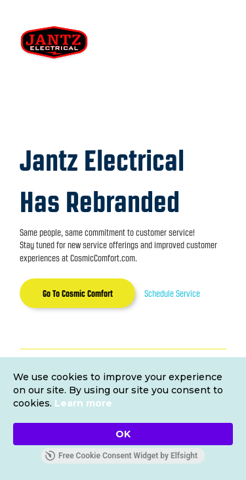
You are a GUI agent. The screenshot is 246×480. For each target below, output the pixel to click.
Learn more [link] (83, 403)
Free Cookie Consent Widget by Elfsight (121, 455)
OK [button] (123, 434)
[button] (199, 43)
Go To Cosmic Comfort (78, 293)
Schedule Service (172, 293)
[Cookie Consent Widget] (123, 418)
